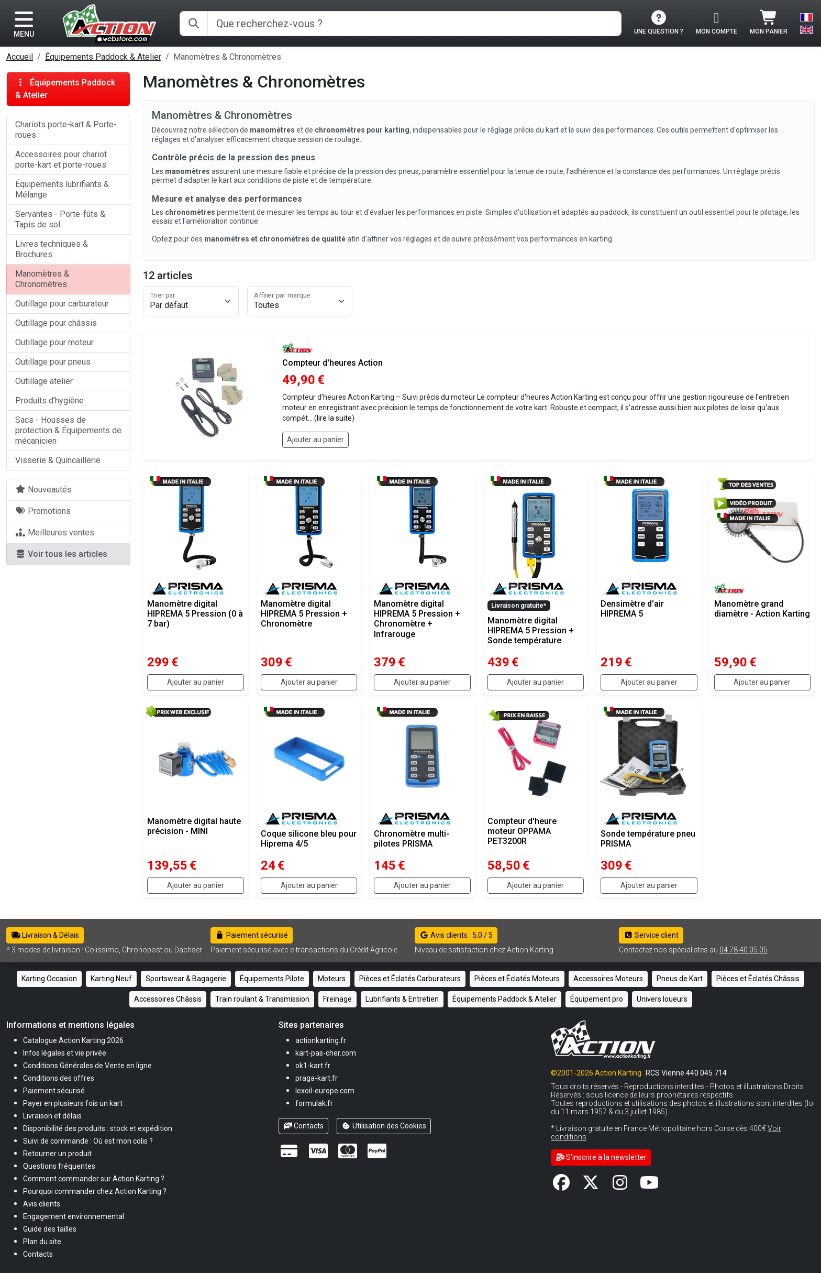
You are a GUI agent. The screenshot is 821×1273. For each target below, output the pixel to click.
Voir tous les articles (61, 554)
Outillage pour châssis (56, 323)
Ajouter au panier (315, 439)
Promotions (43, 511)
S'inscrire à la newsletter (601, 1157)
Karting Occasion (49, 978)
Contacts (303, 1126)
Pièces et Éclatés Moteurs (517, 978)
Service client (651, 935)
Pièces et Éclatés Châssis (758, 978)
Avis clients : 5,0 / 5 (456, 935)
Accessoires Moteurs (608, 978)
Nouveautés (43, 490)
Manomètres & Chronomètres (42, 279)
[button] (49, 1229)
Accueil (19, 57)
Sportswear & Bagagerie (186, 978)
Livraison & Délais (45, 935)
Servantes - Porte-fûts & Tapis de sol (60, 219)
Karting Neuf (111, 978)
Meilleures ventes (54, 532)
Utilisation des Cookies (383, 1126)
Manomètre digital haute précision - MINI (194, 826)
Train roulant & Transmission (262, 999)
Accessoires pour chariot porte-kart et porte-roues (61, 159)
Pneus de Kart (680, 978)
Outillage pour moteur (54, 342)
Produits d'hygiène (49, 400)
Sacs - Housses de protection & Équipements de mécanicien (68, 430)
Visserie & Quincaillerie (58, 460)
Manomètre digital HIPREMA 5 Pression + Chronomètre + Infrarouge (417, 619)
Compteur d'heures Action (332, 363)
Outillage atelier (44, 381)
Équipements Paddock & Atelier (103, 57)
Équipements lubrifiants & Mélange (62, 189)
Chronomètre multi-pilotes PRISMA (411, 839)
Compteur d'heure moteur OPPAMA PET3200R (522, 831)
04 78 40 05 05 (743, 950)
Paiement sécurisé (251, 935)
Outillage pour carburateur (62, 304)
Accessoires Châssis (168, 999)
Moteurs (332, 978)
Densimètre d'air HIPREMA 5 (632, 609)
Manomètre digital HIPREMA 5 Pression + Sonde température (530, 630)
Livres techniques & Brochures (51, 249)
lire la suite (334, 418)
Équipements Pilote (272, 978)
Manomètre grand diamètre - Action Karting (762, 609)
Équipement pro (596, 999)
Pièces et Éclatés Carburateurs (410, 978)
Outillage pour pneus (53, 362)
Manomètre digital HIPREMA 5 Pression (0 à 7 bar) (195, 614)
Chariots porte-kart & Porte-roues (66, 129)
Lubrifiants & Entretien (402, 999)
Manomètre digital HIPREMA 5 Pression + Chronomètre (304, 614)
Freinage (337, 999)
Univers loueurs (662, 999)
